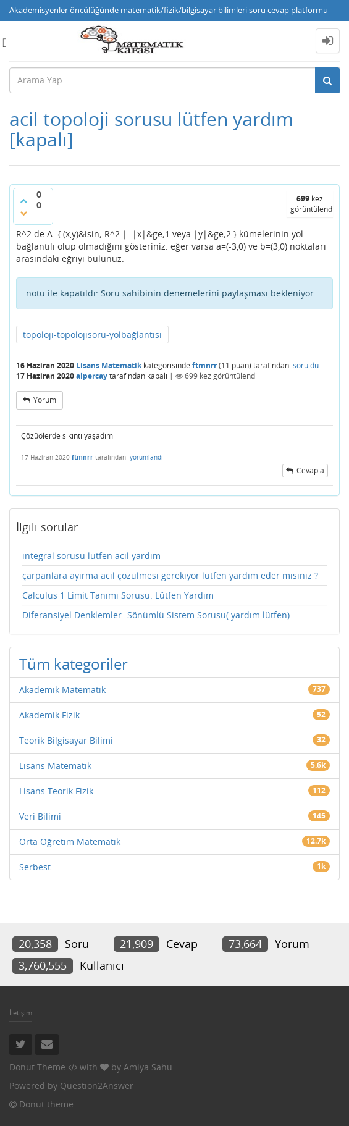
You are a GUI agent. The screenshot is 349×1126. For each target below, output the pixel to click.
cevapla (310, 470)
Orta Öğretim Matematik (69, 841)
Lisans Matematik (108, 365)
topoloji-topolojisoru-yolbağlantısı (92, 334)
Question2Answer (96, 1085)
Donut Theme (37, 1067)
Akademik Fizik (49, 715)
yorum (44, 400)
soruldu (306, 365)
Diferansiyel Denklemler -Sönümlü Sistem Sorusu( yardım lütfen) (156, 615)
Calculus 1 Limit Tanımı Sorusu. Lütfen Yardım (118, 595)
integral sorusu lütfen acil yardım (91, 555)
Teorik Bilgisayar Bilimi (66, 740)
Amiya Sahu (148, 1067)
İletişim (20, 1012)
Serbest (35, 867)
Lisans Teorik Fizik (56, 791)
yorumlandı (146, 457)
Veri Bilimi (40, 816)
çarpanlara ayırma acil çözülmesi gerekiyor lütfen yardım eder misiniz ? (170, 575)
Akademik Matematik (62, 689)
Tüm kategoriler (73, 663)
